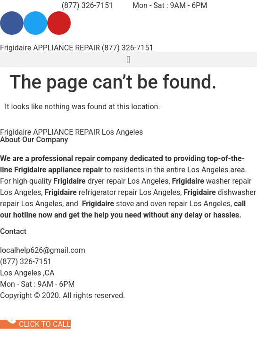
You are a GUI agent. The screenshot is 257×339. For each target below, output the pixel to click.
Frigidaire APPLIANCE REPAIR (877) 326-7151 (76, 47)
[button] (128, 59)
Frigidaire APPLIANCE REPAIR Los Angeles (71, 132)
